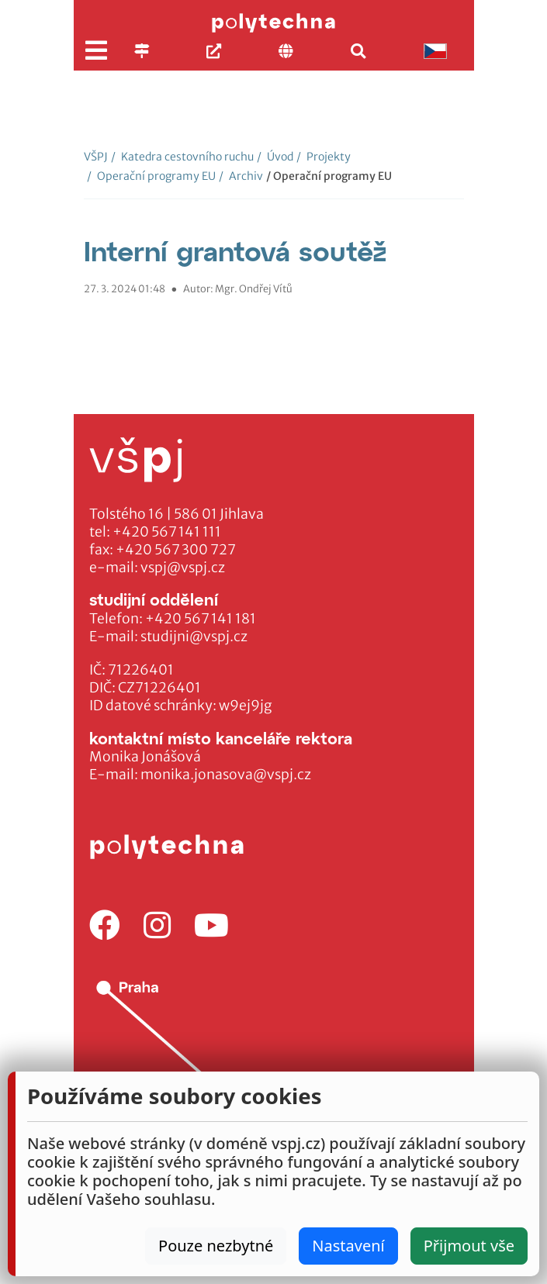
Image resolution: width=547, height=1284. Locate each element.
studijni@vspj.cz (194, 636)
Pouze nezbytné (215, 1245)
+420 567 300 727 (176, 549)
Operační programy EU (151, 176)
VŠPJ (96, 157)
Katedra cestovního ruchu (182, 157)
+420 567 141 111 (167, 531)
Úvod (275, 157)
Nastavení (348, 1245)
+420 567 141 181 (200, 618)
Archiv (241, 176)
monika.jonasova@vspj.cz (225, 774)
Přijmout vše (469, 1245)
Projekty (323, 157)
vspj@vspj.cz (182, 567)
